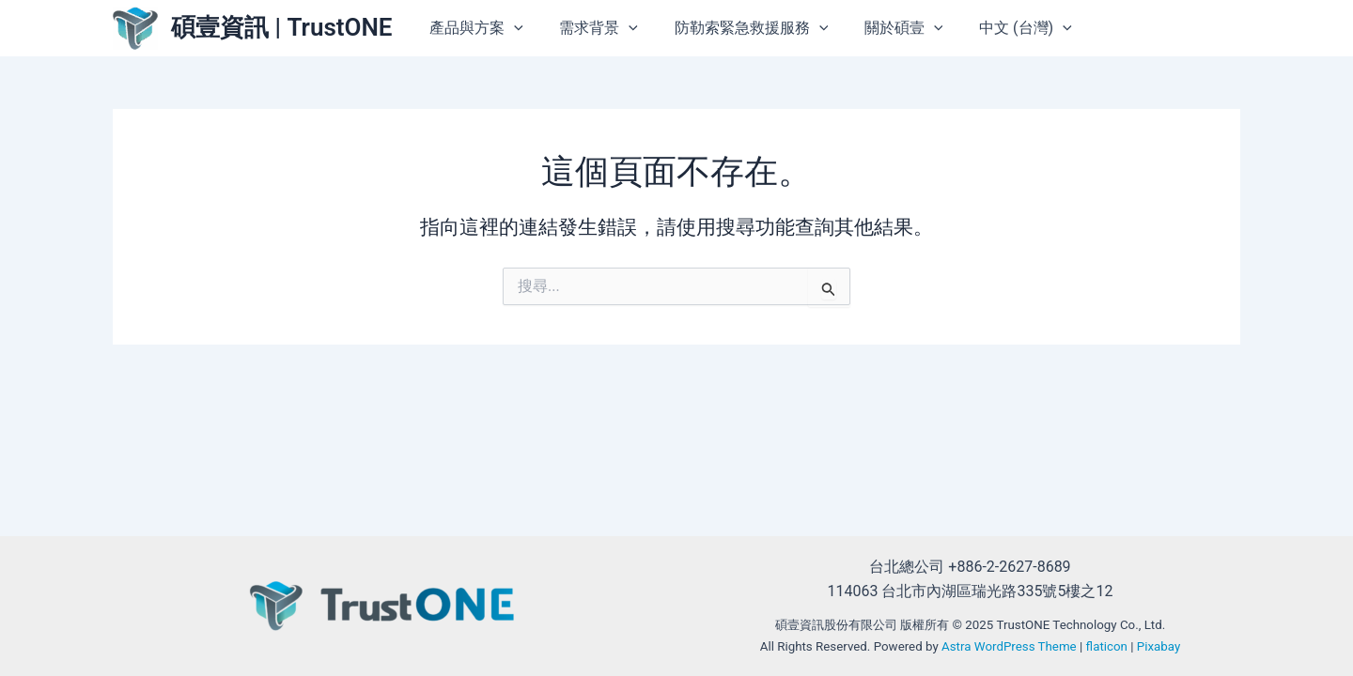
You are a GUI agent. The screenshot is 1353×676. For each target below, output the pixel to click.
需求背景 (621, 28)
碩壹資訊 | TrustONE (282, 27)
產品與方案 (505, 28)
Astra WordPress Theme (1009, 646)
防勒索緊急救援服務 (767, 28)
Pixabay (1158, 646)
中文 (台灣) (1028, 28)
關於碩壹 (913, 28)
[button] (542, 28)
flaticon (1107, 646)
